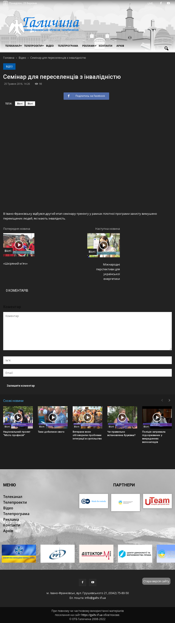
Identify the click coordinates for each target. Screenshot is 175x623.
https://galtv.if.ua (92, 615)
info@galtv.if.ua (95, 598)
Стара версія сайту (156, 581)
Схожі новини (13, 401)
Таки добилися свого (51, 431)
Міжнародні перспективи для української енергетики (108, 271)
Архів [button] (120, 45)
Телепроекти (34, 45)
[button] (166, 48)
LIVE (152, 3)
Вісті (20, 103)
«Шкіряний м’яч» (15, 263)
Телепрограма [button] (68, 45)
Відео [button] (50, 45)
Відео (9, 66)
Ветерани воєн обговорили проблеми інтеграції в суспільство (87, 435)
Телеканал (13, 45)
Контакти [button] (105, 45)
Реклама (89, 45)
